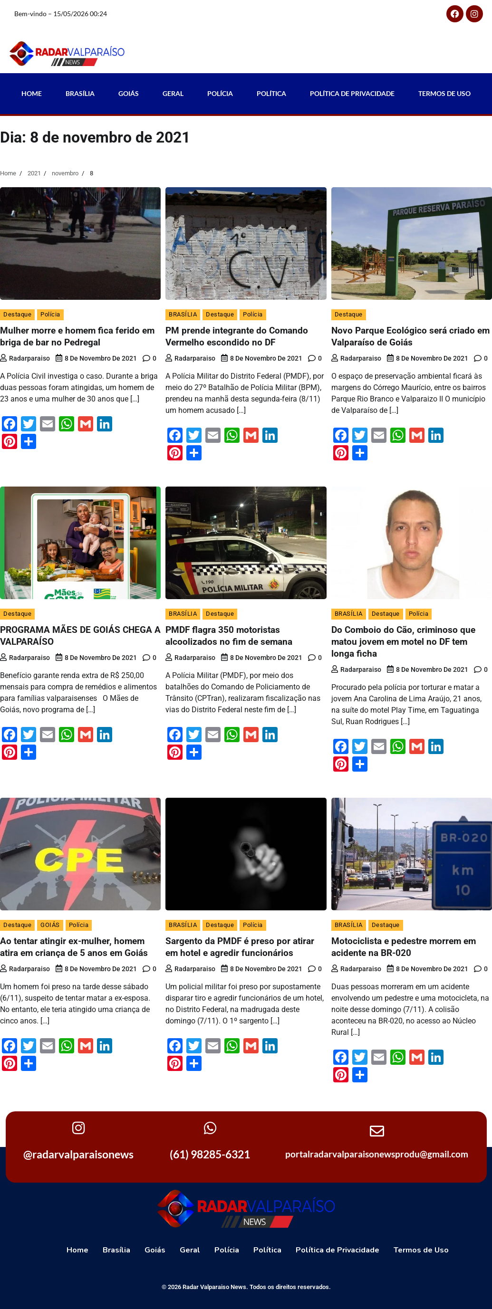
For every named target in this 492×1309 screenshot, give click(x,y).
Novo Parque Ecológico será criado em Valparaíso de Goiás (410, 336)
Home (31, 93)
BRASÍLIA (183, 314)
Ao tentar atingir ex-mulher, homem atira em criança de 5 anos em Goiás (74, 947)
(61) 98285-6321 (210, 1154)
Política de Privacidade (352, 93)
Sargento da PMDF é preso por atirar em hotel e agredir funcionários (239, 947)
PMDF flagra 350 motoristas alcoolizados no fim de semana (228, 635)
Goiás (128, 93)
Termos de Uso (444, 93)
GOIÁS (50, 924)
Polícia (220, 93)
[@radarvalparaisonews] (78, 1128)
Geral (173, 93)
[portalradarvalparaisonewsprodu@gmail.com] (377, 1131)
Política (271, 93)
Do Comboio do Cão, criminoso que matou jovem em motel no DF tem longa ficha (403, 641)
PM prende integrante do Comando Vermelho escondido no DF (236, 336)
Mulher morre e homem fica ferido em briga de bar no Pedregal (77, 336)
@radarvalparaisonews (78, 1154)
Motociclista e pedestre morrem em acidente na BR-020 (403, 947)
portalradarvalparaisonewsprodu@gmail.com (376, 1153)
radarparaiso (25, 358)
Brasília (80, 93)
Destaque (17, 314)
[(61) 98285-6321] (210, 1128)
